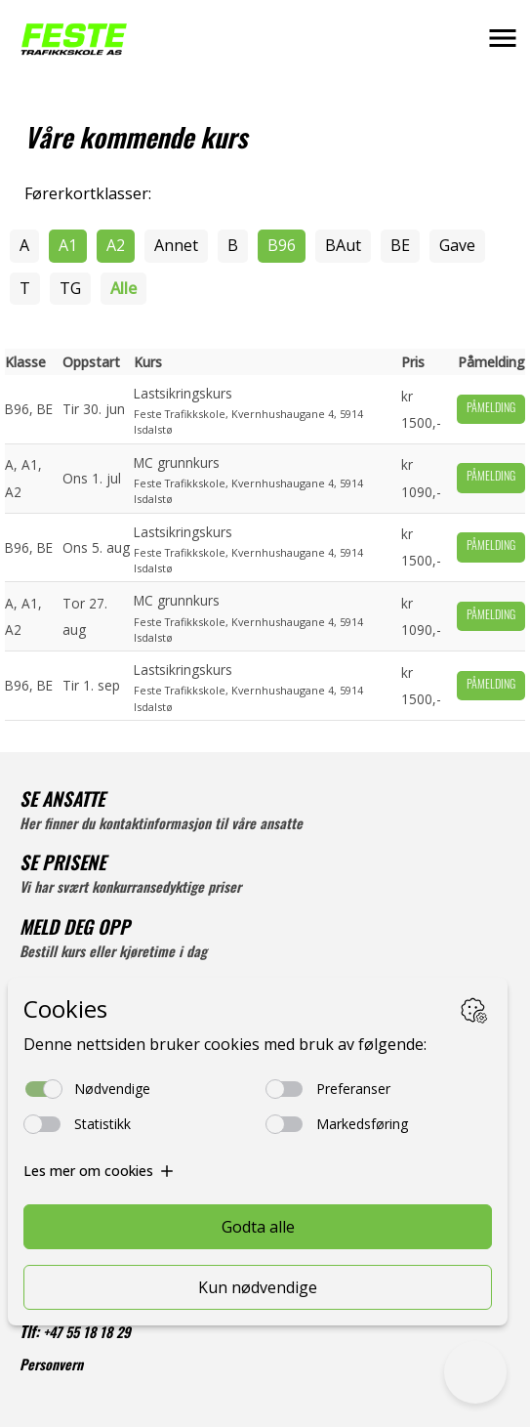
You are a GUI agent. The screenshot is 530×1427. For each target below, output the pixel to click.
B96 (281, 245)
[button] (502, 38)
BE (400, 245)
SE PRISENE (62, 866)
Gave (457, 245)
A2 (115, 245)
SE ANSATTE (62, 802)
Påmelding (491, 409)
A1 (68, 245)
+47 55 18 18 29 (87, 1334)
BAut (343, 245)
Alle (123, 288)
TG (70, 288)
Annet (176, 245)
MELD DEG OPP (75, 930)
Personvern (51, 1367)
